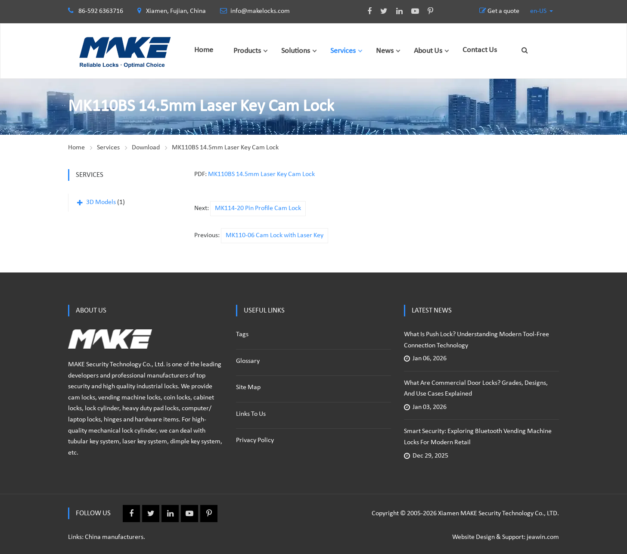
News (385, 51)
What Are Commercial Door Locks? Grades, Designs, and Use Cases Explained (476, 389)
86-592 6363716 (100, 11)
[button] (265, 51)
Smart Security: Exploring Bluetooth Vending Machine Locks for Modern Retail (478, 437)
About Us (428, 51)
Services (343, 51)
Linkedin (395, 11)
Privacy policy (255, 440)
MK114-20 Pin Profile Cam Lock (258, 208)
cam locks (81, 397)
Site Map (248, 387)
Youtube (411, 11)
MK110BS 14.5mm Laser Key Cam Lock (225, 147)
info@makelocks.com (255, 11)
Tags (242, 334)
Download (146, 147)
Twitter (380, 11)
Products (247, 51)
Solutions (295, 51)
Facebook (365, 11)
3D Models (101, 202)
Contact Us (479, 50)
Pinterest (426, 11)
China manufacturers (114, 537)
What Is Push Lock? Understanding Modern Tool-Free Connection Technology (476, 340)
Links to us (251, 414)
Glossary (248, 361)
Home (203, 50)
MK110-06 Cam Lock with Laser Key (274, 235)
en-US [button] (539, 11)
